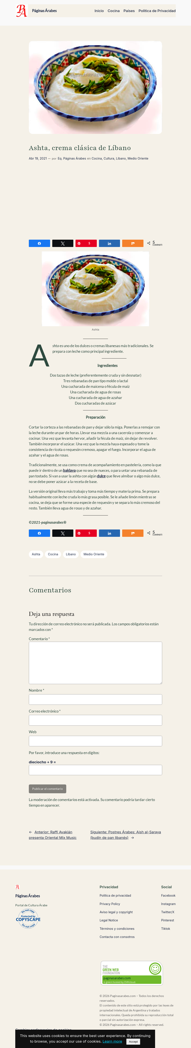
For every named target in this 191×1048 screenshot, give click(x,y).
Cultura (109, 158)
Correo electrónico (45, 711)
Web (33, 732)
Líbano (121, 158)
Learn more (112, 1041)
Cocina (97, 158)
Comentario (39, 639)
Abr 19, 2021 (38, 158)
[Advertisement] (95, 201)
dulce (101, 476)
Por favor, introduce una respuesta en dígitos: (64, 752)
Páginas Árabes (44, 10)
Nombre (36, 690)
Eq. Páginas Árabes (72, 158)
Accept (133, 1041)
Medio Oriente (138, 158)
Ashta (36, 554)
